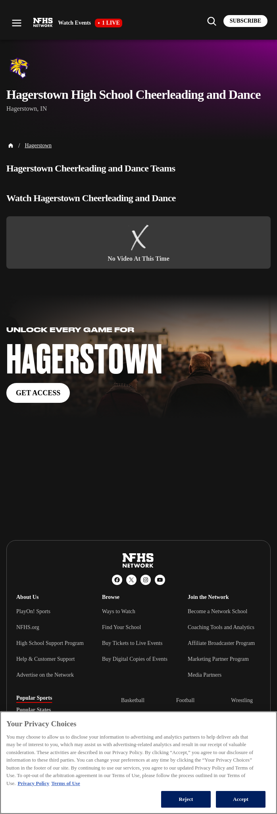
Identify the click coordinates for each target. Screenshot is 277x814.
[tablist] (56, 710)
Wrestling (242, 700)
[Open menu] (17, 23)
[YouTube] (160, 580)
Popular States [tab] (33, 710)
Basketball (132, 700)
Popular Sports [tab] (34, 698)
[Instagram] (145, 580)
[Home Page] (10, 145)
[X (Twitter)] (131, 580)
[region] (138, 762)
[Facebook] (117, 580)
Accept (240, 799)
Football (185, 700)
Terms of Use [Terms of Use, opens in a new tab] (65, 783)
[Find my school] (211, 21)
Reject (186, 799)
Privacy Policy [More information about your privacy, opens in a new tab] (33, 783)
